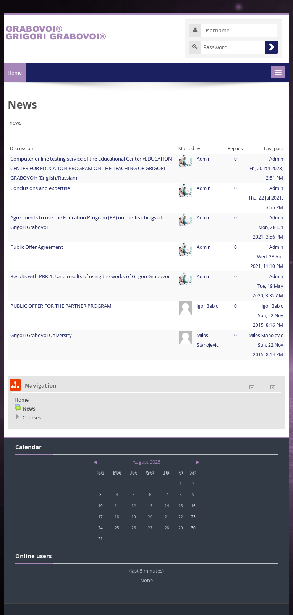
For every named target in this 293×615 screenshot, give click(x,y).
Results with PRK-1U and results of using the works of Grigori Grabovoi (89, 276)
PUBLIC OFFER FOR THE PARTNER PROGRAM (61, 305)
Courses (32, 417)
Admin (203, 159)
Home (15, 72)
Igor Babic (207, 306)
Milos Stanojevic (266, 335)
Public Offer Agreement (36, 246)
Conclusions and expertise (40, 188)
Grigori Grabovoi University (41, 335)
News (29, 408)
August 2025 (146, 461)
